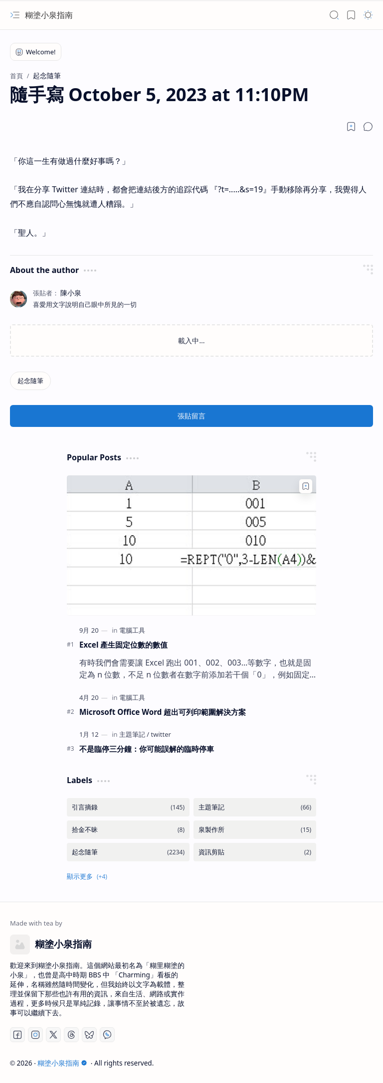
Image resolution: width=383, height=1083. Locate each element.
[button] (14, 14)
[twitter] (161, 734)
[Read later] (351, 126)
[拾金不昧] (128, 829)
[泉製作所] (254, 829)
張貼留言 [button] (191, 415)
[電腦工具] (132, 630)
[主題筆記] (134, 734)
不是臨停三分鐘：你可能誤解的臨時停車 (146, 749)
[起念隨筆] (30, 381)
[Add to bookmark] (305, 486)
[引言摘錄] (128, 807)
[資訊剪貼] (254, 852)
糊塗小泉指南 (49, 14)
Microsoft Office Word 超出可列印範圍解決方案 (162, 712)
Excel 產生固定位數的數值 (123, 645)
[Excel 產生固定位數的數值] (191, 545)
